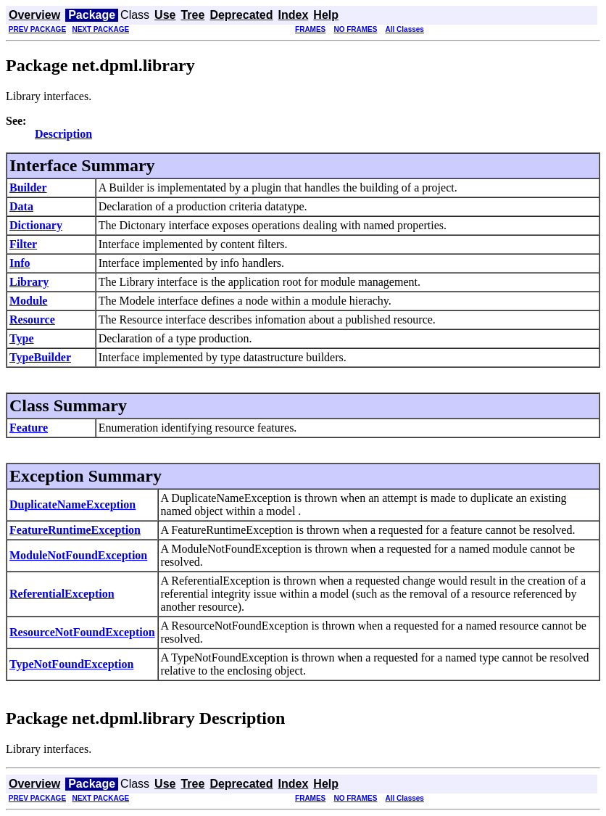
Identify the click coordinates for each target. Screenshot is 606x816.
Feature (28, 427)
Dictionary (35, 225)
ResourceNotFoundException (82, 632)
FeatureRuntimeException (75, 530)
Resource (32, 319)
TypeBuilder (40, 357)
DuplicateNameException (72, 504)
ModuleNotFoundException (78, 555)
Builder (28, 187)
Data (21, 206)
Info (19, 263)
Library (29, 282)
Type (21, 338)
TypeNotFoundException (71, 664)
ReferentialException (62, 594)
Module (28, 300)
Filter (23, 244)
